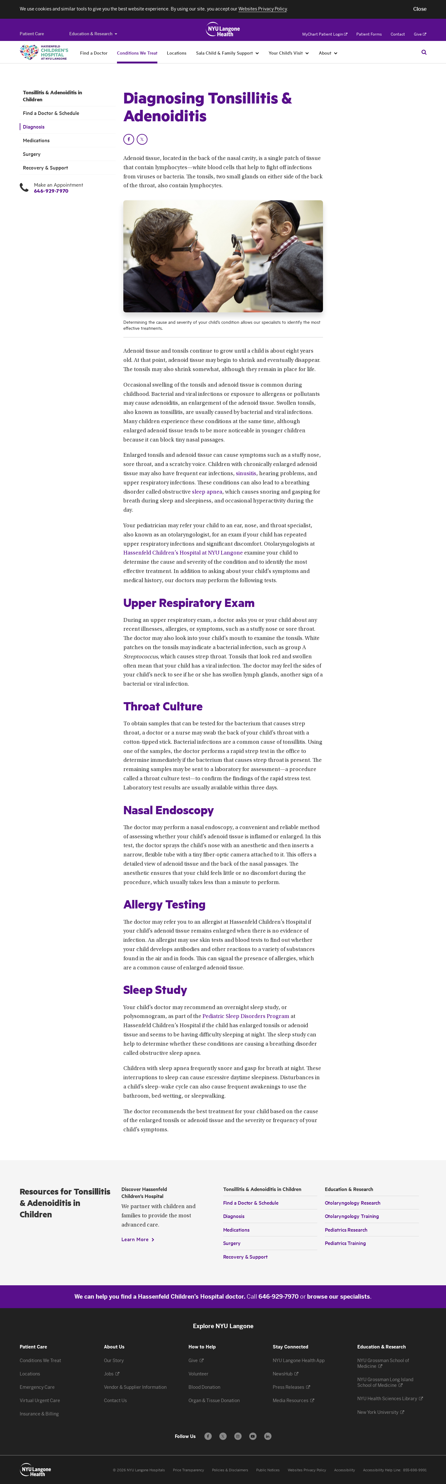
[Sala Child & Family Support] (257, 52)
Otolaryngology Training (352, 1215)
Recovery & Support (245, 1256)
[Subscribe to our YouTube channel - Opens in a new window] (253, 1436)
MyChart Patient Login (324, 34)
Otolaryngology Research (353, 1202)
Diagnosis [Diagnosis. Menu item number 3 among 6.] (34, 126)
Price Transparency (188, 1470)
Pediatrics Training (345, 1242)
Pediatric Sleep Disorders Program (245, 1017)
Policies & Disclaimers (230, 1470)
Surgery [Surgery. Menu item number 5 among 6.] (32, 153)
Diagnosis (233, 1215)
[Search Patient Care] (424, 52)
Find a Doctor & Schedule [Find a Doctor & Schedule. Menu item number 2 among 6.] (51, 113)
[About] (336, 52)
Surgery (232, 1242)
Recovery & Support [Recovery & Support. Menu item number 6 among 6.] (45, 167)
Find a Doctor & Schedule (251, 1202)
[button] (420, 9)
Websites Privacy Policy (307, 1470)
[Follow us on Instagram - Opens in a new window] (238, 1436)
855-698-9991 (415, 1470)
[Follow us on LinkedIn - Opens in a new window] (267, 1436)
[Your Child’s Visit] (307, 52)
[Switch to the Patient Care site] (32, 34)
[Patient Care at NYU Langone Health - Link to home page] (223, 29)
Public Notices (268, 1470)
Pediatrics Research (346, 1229)
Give (420, 34)
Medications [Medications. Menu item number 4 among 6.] (36, 140)
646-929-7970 (51, 190)
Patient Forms (369, 34)
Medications (236, 1229)
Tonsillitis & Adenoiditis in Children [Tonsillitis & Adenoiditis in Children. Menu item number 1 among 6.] (52, 96)
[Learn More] (138, 1238)
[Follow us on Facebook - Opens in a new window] (208, 1436)
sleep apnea (207, 492)
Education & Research (93, 33)
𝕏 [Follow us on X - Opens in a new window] (223, 1437)
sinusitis (246, 474)
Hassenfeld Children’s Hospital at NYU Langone (183, 553)
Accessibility (344, 1470)
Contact (398, 34)
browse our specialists (338, 1296)
